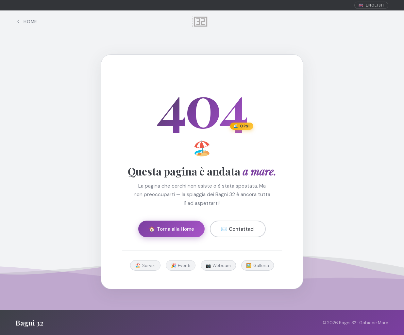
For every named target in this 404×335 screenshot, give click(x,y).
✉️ (238, 229)
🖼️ (257, 265)
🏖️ (145, 265)
